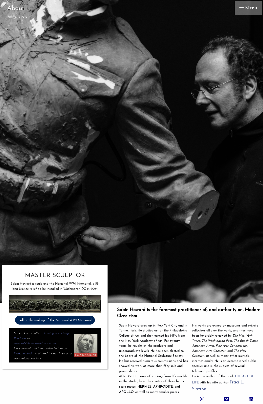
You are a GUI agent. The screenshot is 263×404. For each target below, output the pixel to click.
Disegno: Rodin (24, 353)
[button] (55, 311)
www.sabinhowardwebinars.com (35, 343)
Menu (248, 7)
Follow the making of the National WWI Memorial (54, 320)
